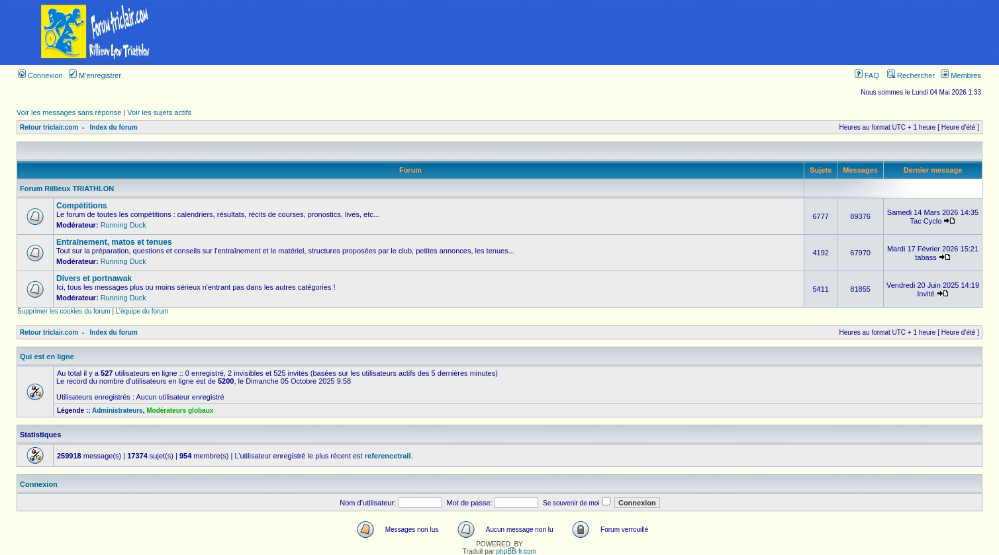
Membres (961, 75)
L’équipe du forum (142, 311)
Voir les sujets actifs (159, 112)
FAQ (867, 75)
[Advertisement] (595, 32)
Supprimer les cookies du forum (64, 311)
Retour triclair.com (49, 127)
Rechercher (911, 75)
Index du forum (114, 127)
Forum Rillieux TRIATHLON (67, 188)
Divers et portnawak (94, 278)
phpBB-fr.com (517, 551)
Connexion (40, 75)
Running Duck (123, 225)
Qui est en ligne (47, 357)
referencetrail (388, 456)
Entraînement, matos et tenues (114, 242)
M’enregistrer (95, 75)
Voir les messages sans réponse (69, 112)
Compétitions (81, 205)
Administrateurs (117, 410)
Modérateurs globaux (179, 410)
